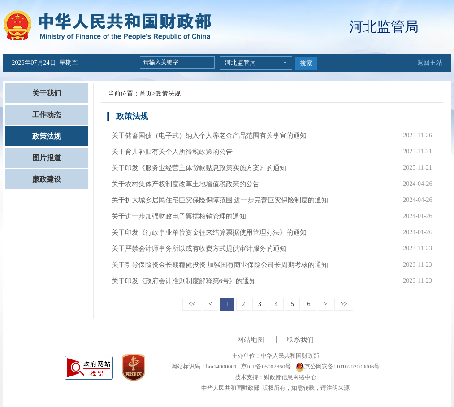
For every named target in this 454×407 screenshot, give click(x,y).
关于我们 (46, 93)
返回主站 (429, 62)
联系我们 (300, 339)
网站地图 (250, 339)
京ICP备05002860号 (265, 366)
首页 (145, 93)
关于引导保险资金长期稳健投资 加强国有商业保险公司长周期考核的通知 (220, 264)
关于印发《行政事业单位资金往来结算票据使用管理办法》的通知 (209, 232)
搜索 (306, 63)
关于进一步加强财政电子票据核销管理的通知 (179, 216)
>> (343, 304)
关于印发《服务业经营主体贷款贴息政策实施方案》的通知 (199, 167)
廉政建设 (46, 179)
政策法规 (46, 136)
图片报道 (46, 158)
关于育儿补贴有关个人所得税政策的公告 (172, 151)
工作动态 (46, 114)
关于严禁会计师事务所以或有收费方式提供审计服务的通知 (199, 248)
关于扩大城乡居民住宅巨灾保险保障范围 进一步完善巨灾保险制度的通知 (220, 200)
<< (191, 304)
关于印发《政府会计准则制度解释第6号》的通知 (184, 280)
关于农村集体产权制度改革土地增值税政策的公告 (185, 184)
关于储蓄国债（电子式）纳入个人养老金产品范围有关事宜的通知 (209, 135)
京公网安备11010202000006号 (337, 366)
